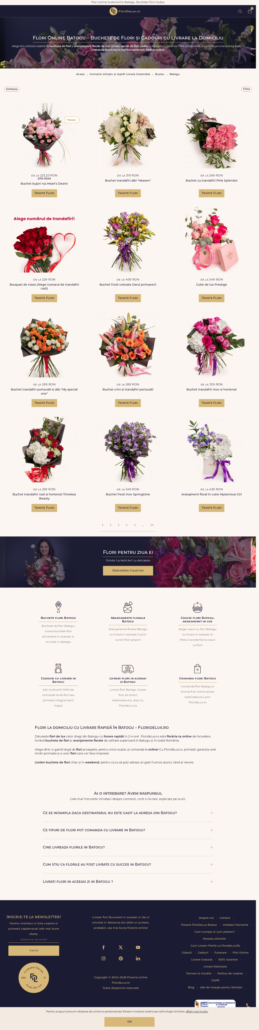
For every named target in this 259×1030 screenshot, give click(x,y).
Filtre (246, 89)
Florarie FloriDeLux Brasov (199, 925)
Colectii (187, 952)
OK (129, 1021)
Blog (191, 987)
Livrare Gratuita (202, 959)
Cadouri (203, 952)
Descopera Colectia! (128, 570)
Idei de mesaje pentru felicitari (221, 987)
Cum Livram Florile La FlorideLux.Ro (215, 946)
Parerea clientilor (215, 939)
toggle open (5, 11)
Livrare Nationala (215, 966)
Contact (225, 918)
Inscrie (33, 950)
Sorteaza (12, 89)
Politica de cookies (230, 973)
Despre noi (207, 918)
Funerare (220, 952)
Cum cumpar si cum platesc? (215, 932)
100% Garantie (228, 959)
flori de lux (124, 11)
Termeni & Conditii (199, 973)
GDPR (215, 980)
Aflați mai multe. (197, 1011)
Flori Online (241, 952)
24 (152, 525)
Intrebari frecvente (236, 925)
